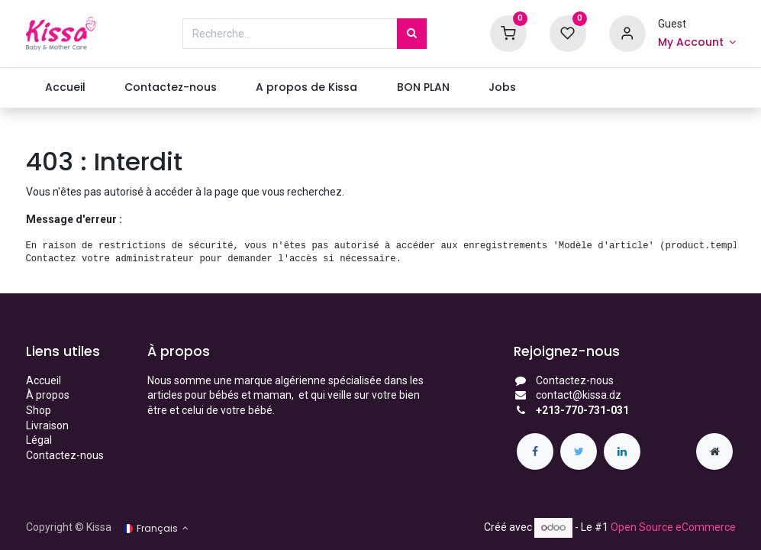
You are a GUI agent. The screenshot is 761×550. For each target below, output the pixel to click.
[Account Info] (697, 42)
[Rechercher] (412, 33)
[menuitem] (65, 88)
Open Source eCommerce (673, 527)
